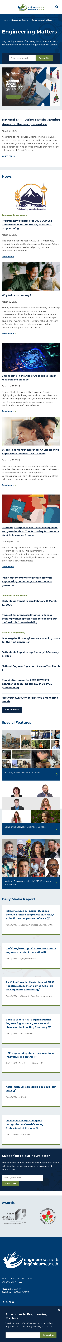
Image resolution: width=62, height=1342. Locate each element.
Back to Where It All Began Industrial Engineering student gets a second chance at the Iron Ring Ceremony (28, 1023)
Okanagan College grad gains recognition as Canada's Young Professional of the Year (24, 1124)
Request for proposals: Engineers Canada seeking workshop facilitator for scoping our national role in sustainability (29, 619)
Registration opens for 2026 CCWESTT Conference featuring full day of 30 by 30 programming (27, 684)
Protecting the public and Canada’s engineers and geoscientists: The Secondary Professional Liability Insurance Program (30, 531)
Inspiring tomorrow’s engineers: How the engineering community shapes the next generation (27, 581)
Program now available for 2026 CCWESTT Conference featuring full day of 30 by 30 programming (28, 224)
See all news (12, 709)
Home (5, 20)
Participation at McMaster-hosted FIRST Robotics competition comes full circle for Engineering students (30, 986)
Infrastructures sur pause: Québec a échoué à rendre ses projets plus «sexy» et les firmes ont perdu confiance (30, 915)
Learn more (8, 156)
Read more (8, 256)
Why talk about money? (16, 295)
